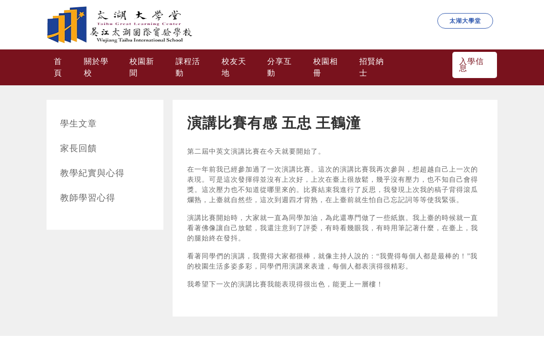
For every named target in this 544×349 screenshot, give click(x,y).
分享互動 (279, 67)
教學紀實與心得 (92, 173)
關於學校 (96, 67)
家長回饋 (78, 148)
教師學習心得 (87, 198)
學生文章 (78, 123)
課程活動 (188, 67)
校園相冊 (325, 67)
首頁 (58, 67)
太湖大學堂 (465, 20)
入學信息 (471, 64)
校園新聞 (141, 67)
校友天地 (234, 67)
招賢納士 (371, 67)
